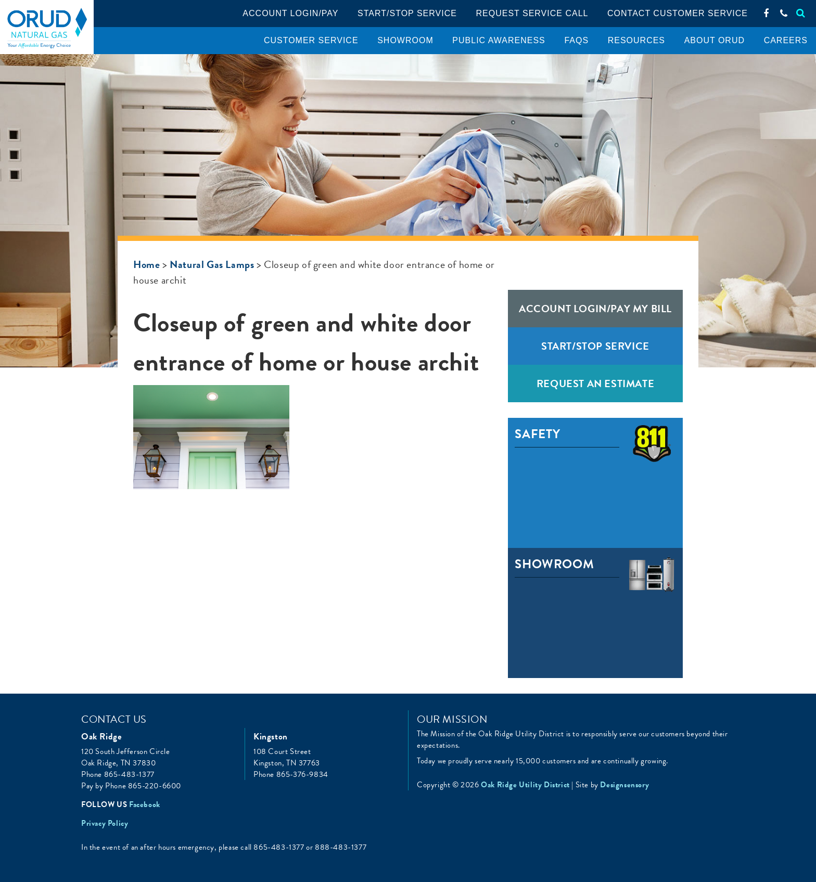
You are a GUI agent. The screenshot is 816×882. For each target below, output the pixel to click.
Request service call (532, 13)
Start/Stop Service (407, 13)
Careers (786, 40)
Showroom (405, 40)
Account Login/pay (290, 13)
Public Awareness (498, 40)
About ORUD (714, 40)
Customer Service (311, 40)
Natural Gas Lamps (212, 264)
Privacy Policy (104, 823)
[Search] (800, 13)
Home (146, 264)
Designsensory (624, 784)
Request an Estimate (595, 383)
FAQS (576, 40)
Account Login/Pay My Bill (595, 308)
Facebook (144, 804)
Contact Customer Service (677, 13)
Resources (636, 40)
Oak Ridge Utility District (47, 28)
